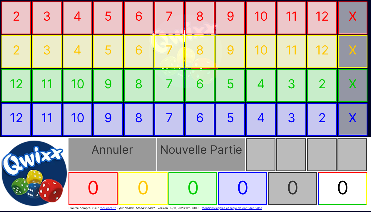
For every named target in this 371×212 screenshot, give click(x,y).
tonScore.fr (108, 208)
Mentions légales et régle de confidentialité (232, 208)
